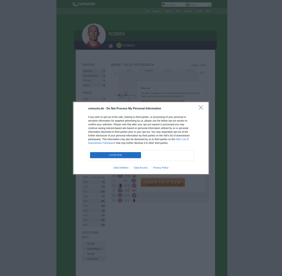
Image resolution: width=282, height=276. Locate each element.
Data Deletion (121, 167)
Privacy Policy (160, 167)
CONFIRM (115, 155)
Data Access (141, 167)
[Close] (202, 108)
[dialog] (141, 138)
